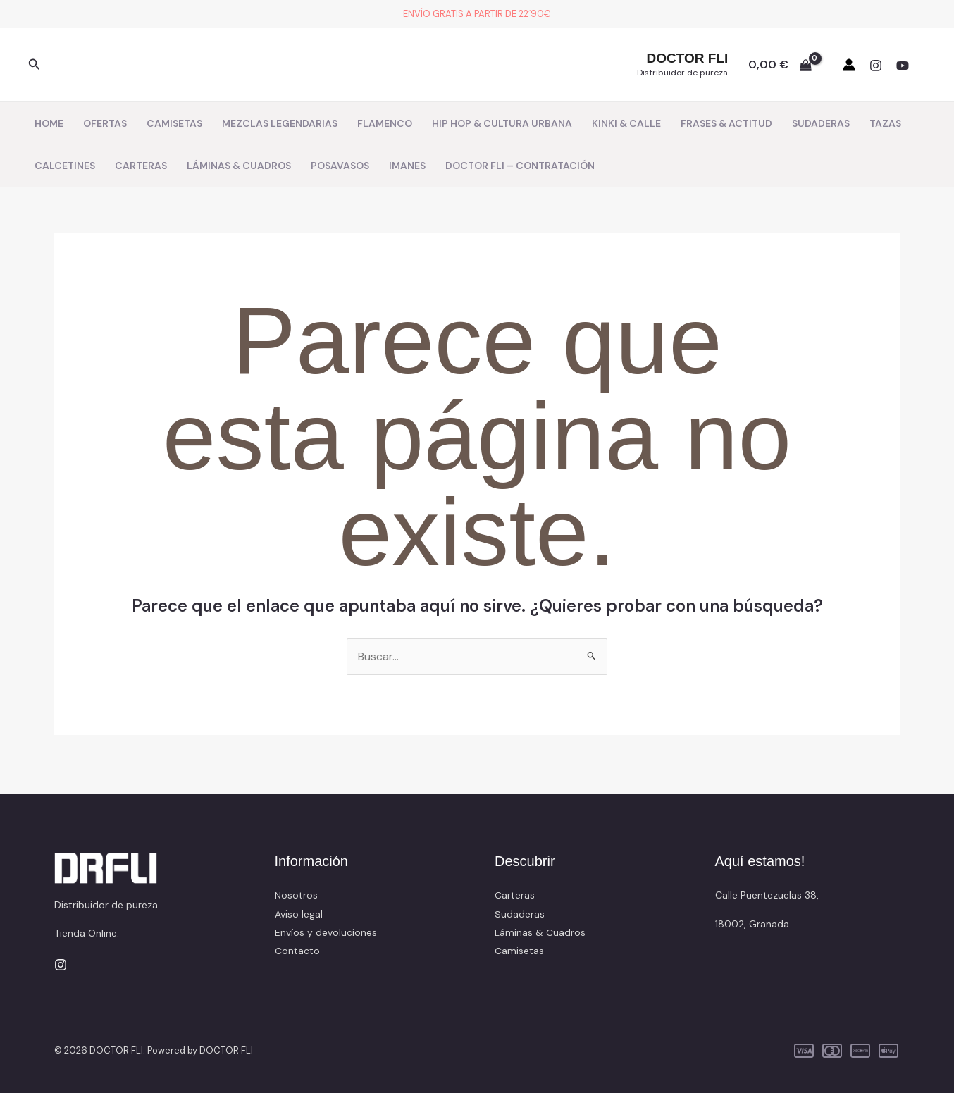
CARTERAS (141, 165)
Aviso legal (299, 914)
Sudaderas (520, 914)
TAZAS (885, 123)
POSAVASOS (340, 165)
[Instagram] (875, 65)
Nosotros (296, 895)
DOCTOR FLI (687, 58)
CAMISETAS (174, 123)
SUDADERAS (821, 123)
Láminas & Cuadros (540, 932)
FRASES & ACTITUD (726, 123)
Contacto (297, 951)
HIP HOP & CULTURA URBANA (502, 123)
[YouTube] (902, 65)
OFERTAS (105, 123)
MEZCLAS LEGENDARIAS (279, 123)
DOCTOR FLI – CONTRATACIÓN (520, 165)
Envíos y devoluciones (326, 932)
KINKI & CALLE (626, 123)
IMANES (407, 165)
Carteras (515, 895)
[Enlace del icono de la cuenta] (849, 64)
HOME (49, 123)
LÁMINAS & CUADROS (239, 165)
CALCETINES (65, 165)
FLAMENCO (384, 123)
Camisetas (519, 951)
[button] (34, 65)
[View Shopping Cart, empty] (779, 65)
